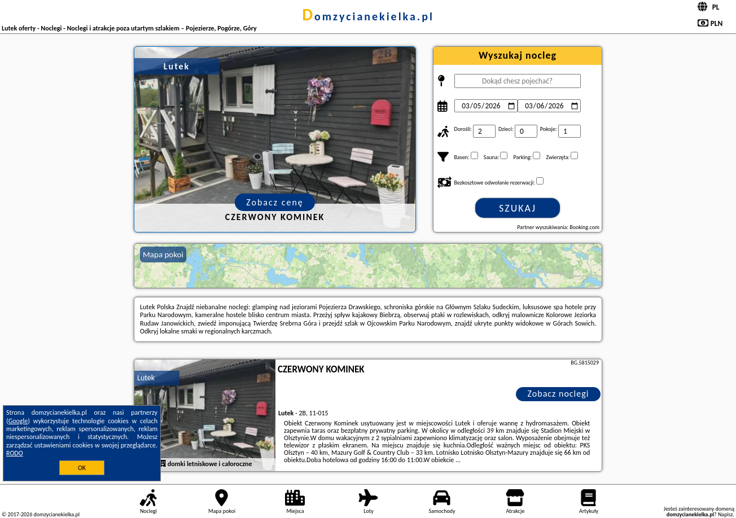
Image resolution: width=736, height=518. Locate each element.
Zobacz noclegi (558, 393)
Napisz (725, 514)
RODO (14, 453)
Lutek (146, 378)
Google (18, 421)
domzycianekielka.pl (368, 16)
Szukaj (517, 208)
